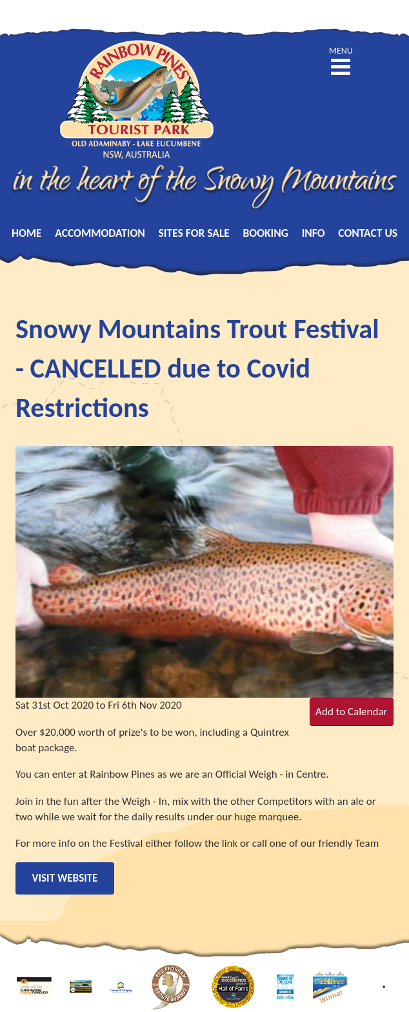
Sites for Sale (194, 233)
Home (27, 233)
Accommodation (100, 233)
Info (313, 233)
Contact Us (367, 233)
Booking (265, 233)
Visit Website (65, 878)
